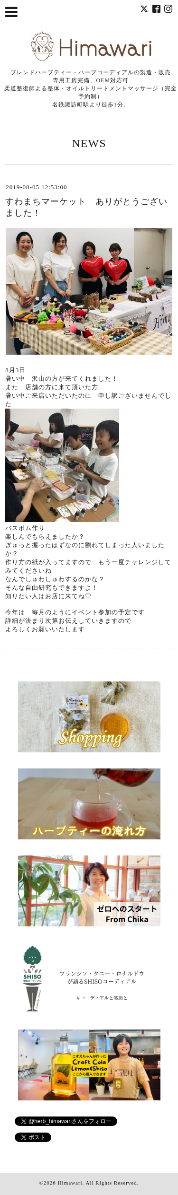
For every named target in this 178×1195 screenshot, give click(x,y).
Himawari (70, 1183)
